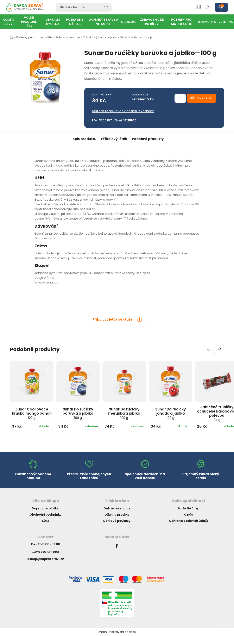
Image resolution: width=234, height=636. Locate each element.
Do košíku (201, 98)
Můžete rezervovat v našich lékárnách (123, 111)
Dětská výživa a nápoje (99, 37)
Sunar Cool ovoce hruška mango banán (32, 413)
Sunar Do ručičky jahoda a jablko (170, 413)
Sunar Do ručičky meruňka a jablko (124, 413)
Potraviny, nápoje (68, 37)
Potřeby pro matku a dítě (34, 37)
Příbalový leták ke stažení (117, 319)
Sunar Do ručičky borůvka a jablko (78, 413)
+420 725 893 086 (45, 552)
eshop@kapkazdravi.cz (45, 559)
